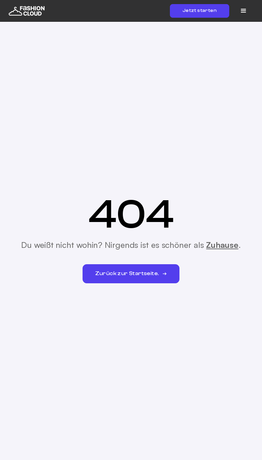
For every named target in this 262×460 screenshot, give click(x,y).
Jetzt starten (200, 10)
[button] (243, 11)
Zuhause (222, 245)
